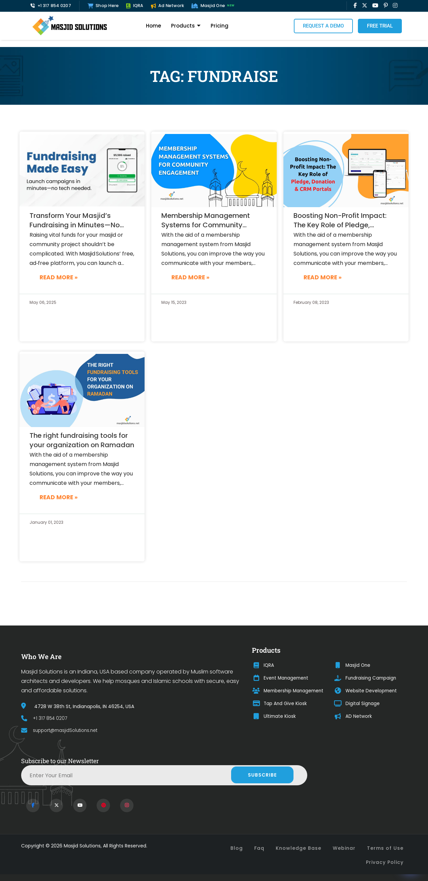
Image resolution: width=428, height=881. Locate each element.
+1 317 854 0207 (51, 5)
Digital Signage (357, 703)
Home (153, 25)
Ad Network (167, 5)
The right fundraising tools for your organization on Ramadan (82, 440)
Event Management (281, 678)
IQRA (134, 5)
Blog (236, 848)
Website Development (366, 691)
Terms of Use (385, 848)
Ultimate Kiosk (274, 716)
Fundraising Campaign (366, 678)
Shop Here (103, 5)
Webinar (344, 848)
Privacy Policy (385, 862)
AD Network (353, 716)
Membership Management (289, 691)
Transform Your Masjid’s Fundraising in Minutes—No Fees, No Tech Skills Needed (76, 220)
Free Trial (380, 26)
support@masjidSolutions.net (62, 730)
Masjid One (214, 6)
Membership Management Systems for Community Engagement (205, 220)
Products (186, 25)
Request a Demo (323, 26)
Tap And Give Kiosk (280, 703)
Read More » (58, 277)
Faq (259, 848)
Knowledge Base (298, 848)
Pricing (219, 25)
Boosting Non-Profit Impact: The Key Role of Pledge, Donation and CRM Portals (339, 220)
